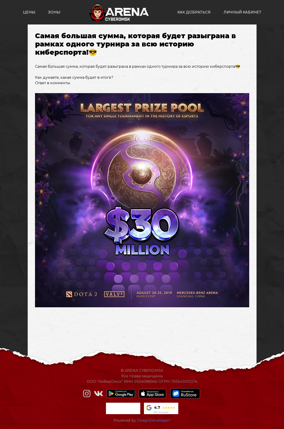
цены (29, 12)
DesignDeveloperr (153, 420)
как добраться (194, 12)
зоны (54, 12)
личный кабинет (242, 12)
